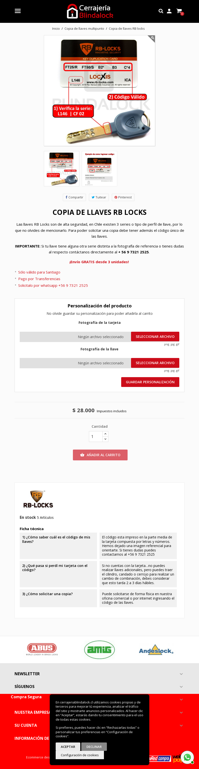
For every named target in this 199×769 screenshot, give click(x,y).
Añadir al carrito (100, 455)
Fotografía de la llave (99, 349)
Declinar (94, 746)
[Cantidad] (96, 436)
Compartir (74, 197)
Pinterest (123, 197)
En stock (28, 517)
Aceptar (68, 746)
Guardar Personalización (150, 382)
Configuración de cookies (80, 755)
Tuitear (99, 197)
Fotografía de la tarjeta (100, 322)
